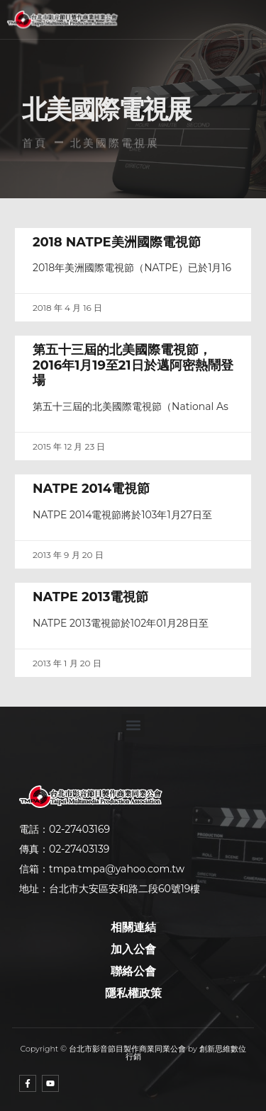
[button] (162, 20)
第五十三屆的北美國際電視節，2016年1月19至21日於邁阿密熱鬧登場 (133, 365)
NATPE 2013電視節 (90, 597)
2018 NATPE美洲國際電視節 (117, 242)
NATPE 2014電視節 (91, 488)
